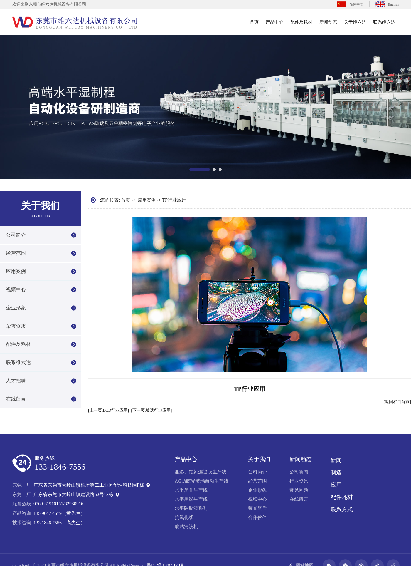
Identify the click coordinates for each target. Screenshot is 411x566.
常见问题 (298, 490)
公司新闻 (298, 471)
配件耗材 (342, 497)
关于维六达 (355, 22)
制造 (336, 472)
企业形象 (16, 308)
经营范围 (16, 253)
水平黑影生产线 (191, 499)
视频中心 (16, 289)
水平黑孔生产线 (191, 490)
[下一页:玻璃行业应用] (151, 410)
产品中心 (274, 22)
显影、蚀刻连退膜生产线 (200, 471)
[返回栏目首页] (397, 402)
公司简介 (16, 235)
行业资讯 (298, 480)
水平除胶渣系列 (191, 508)
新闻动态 (328, 22)
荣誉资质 (16, 326)
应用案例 (16, 271)
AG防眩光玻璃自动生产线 (201, 480)
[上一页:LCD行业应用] (108, 410)
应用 (336, 485)
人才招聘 (16, 381)
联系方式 (342, 509)
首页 (254, 22)
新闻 (336, 460)
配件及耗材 (301, 22)
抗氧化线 (184, 517)
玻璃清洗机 (186, 526)
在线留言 (16, 399)
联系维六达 (384, 22)
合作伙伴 (257, 517)
